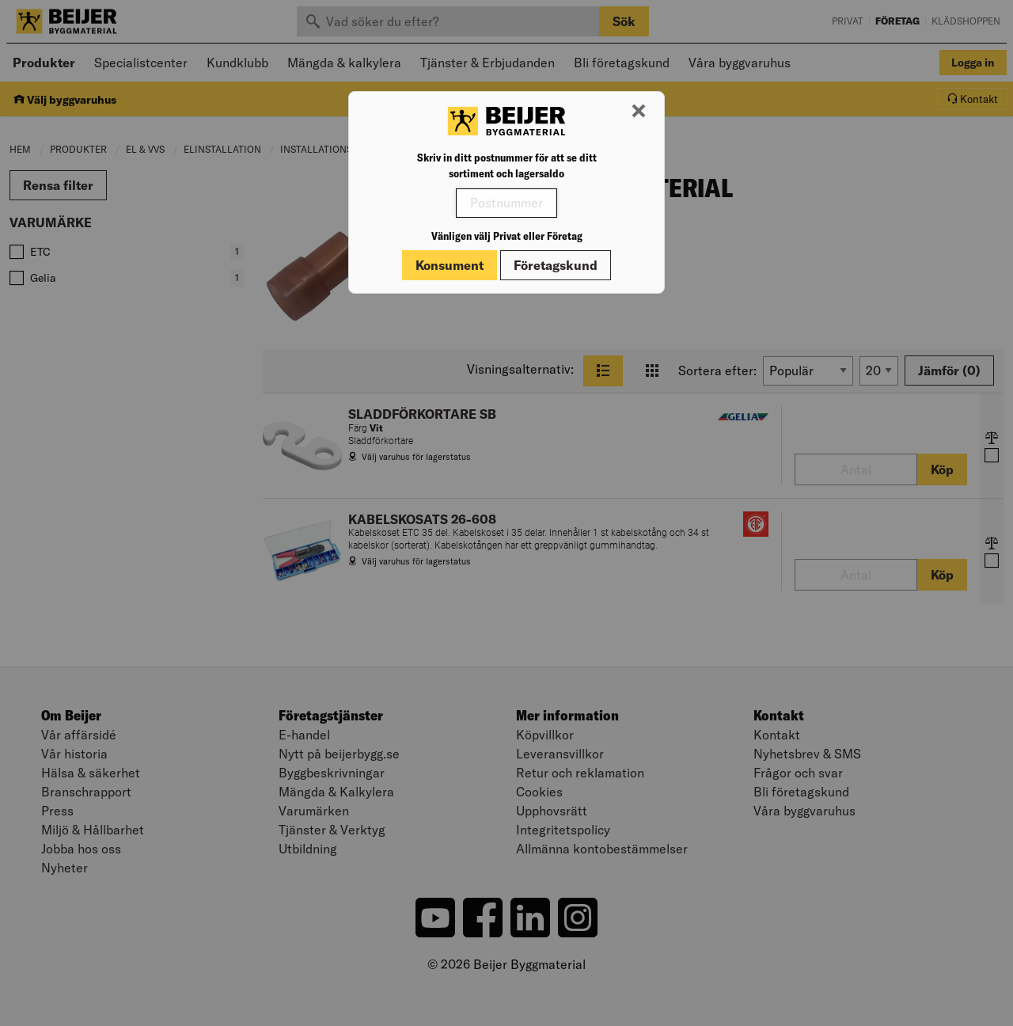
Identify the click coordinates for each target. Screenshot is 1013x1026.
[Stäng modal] (638, 111)
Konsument (449, 265)
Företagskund (556, 265)
